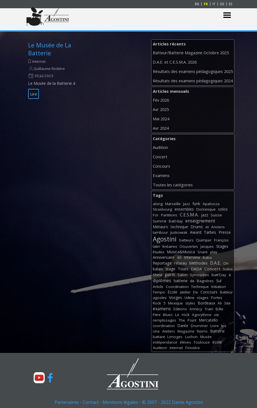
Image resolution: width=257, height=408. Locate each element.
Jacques (207, 246)
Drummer (199, 325)
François (221, 240)
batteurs (186, 240)
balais (158, 268)
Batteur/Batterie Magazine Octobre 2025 (191, 52)
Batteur (226, 292)
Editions (180, 308)
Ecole (172, 292)
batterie (181, 280)
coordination (164, 325)
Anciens (218, 226)
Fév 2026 (161, 100)
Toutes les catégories (173, 184)
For (156, 215)
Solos (228, 268)
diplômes (162, 281)
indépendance (165, 342)
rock (185, 314)
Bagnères (205, 280)
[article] (53, 70)
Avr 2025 (161, 109)
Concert (160, 156)
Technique (200, 286)
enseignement (200, 221)
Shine (157, 274)
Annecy (195, 308)
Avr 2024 (161, 128)
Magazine (186, 331)
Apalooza (211, 203)
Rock (157, 303)
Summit (159, 221)
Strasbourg (162, 209)
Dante (182, 325)
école (217, 342)
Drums (197, 226)
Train (209, 308)
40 (179, 257)
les (223, 325)
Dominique (206, 209)
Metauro (160, 226)
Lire (33, 94)
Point (192, 320)
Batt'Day (219, 274)
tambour (160, 232)
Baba (207, 257)
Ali (220, 303)
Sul (218, 280)
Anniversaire (164, 257)
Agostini (164, 239)
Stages (222, 246)
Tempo (159, 292)
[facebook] (50, 377)
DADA (196, 268)
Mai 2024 (161, 118)
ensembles (184, 209)
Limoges (175, 336)
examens (162, 309)
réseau (180, 263)
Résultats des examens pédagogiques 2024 (193, 80)
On (226, 263)
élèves (185, 342)
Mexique (175, 303)
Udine (189, 297)
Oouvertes (189, 246)
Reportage (162, 263)
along (158, 203)
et (207, 226)
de (192, 280)
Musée (206, 336)
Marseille (173, 203)
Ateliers (168, 331)
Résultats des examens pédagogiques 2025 (193, 71)
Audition (160, 147)
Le (177, 314)
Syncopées (199, 274)
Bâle (219, 308)
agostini (160, 297)
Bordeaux (206, 303)
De (195, 292)
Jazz (186, 203)
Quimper (204, 240)
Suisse (216, 215)
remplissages (164, 320)
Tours (183, 268)
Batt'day (176, 221)
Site (227, 303)
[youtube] (39, 377)
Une (156, 331)
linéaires (169, 246)
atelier (185, 292)
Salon (183, 274)
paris (170, 274)
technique (179, 226)
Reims (202, 331)
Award (195, 232)
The (182, 320)
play (213, 251)
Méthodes (198, 263)
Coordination (177, 286)
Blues (168, 314)
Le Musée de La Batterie (49, 49)
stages (202, 297)
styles (190, 303)
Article (158, 286)
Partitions (169, 215)
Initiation (218, 286)
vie (216, 314)
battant (159, 336)
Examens (161, 175)
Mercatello (208, 320)
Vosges (175, 297)
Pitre (156, 314)
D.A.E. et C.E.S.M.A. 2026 (175, 62)
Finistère (192, 347)
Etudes (158, 251)
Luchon (191, 336)
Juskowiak (179, 232)
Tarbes (210, 232)
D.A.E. (215, 263)
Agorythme (202, 314)
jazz (204, 214)
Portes (216, 297)
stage (170, 268)
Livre (214, 325)
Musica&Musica (181, 251)
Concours (161, 166)
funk (196, 203)
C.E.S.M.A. (189, 215)
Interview (192, 257)
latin (156, 246)
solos (223, 209)
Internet (38, 61)
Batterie (217, 331)
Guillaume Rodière (49, 68)
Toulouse (202, 342)
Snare (202, 251)
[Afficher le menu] (227, 15)
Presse (225, 232)
